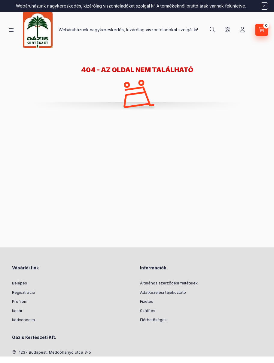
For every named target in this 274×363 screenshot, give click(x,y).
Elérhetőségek (153, 319)
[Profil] (242, 30)
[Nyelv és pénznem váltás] (227, 30)
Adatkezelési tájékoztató (163, 292)
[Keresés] (212, 30)
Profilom (19, 301)
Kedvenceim (23, 319)
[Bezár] (264, 6)
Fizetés (146, 301)
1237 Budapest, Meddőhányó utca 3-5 (55, 352)
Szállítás (147, 310)
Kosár (17, 310)
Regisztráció (23, 292)
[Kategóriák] (11, 30)
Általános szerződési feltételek (169, 283)
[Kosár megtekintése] (261, 30)
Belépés (19, 283)
